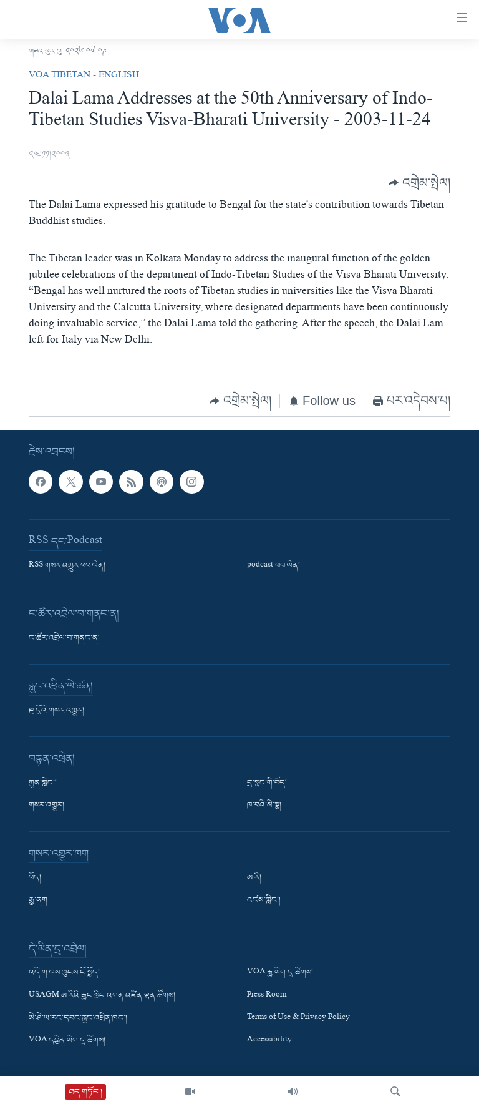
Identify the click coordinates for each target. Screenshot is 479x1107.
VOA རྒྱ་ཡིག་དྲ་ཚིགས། (280, 973)
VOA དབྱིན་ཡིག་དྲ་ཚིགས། (67, 1041)
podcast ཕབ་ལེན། (273, 566)
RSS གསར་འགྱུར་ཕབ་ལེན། (67, 566)
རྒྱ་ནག (38, 900)
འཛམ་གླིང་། (264, 900)
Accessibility (269, 1041)
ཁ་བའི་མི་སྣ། (264, 805)
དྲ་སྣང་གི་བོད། (267, 783)
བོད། (35, 878)
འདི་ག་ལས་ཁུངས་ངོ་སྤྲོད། (64, 973)
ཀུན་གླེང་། (43, 783)
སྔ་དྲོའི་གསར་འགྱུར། (56, 711)
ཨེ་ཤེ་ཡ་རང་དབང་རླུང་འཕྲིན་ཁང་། (78, 1018)
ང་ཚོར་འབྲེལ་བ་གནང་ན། (64, 638)
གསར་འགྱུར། (46, 805)
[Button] (419, 183)
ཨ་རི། (254, 878)
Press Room (266, 995)
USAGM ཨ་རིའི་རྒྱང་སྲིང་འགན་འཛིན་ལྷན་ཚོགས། (102, 995)
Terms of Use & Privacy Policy (298, 1018)
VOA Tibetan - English (84, 76)
